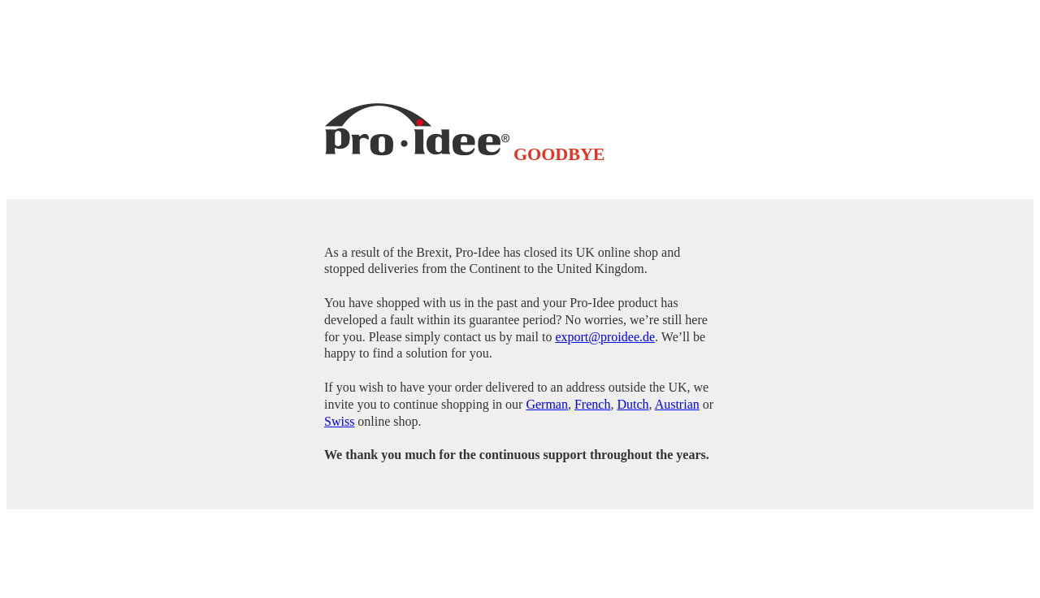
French (592, 404)
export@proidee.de (605, 337)
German (547, 404)
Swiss (339, 421)
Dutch (632, 404)
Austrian (677, 404)
